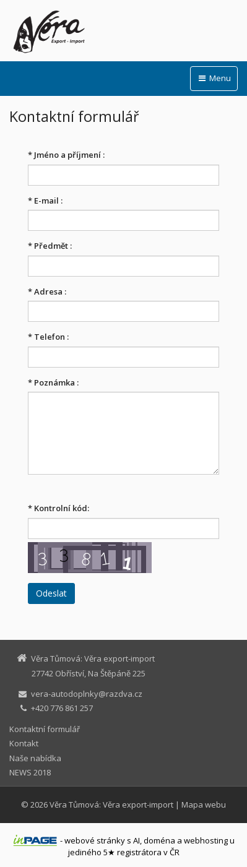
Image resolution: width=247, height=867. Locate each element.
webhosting (206, 840)
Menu (214, 78)
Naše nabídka (35, 758)
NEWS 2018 (30, 772)
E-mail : (45, 200)
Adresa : (47, 291)
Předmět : (50, 245)
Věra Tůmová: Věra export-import (111, 804)
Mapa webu (203, 804)
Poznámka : (53, 382)
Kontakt (23, 743)
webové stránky (94, 840)
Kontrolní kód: (58, 508)
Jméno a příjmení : (66, 154)
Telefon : (48, 336)
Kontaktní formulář (44, 729)
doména (159, 840)
